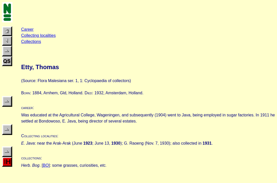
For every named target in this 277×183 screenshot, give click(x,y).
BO (46, 165)
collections (31, 158)
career (27, 107)
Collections (31, 41)
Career (27, 29)
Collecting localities (38, 35)
